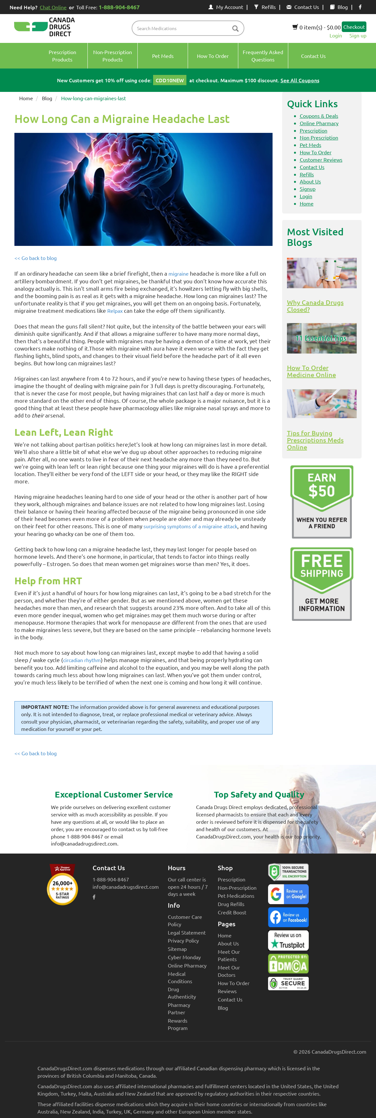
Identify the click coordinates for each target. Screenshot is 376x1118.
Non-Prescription (237, 887)
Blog (339, 7)
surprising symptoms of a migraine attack (190, 526)
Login (336, 35)
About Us (310, 181)
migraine (178, 273)
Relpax (115, 310)
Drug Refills (231, 904)
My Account (225, 7)
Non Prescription (319, 137)
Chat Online (53, 7)
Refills (265, 7)
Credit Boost (232, 912)
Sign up (357, 35)
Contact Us (303, 7)
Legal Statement (187, 932)
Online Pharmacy (319, 123)
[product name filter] (189, 28)
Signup (307, 188)
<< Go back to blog (35, 258)
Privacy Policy (183, 940)
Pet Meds (310, 145)
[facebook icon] (360, 6)
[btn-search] (235, 29)
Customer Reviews (321, 159)
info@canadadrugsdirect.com (126, 886)
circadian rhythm (82, 660)
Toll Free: (109, 7)
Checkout (354, 26)
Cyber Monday (184, 957)
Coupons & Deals (319, 115)
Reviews (227, 991)
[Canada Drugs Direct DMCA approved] (288, 965)
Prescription (313, 130)
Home (26, 98)
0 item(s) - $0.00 (316, 27)
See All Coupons (300, 80)
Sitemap (177, 948)
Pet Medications (236, 895)
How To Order (315, 152)
